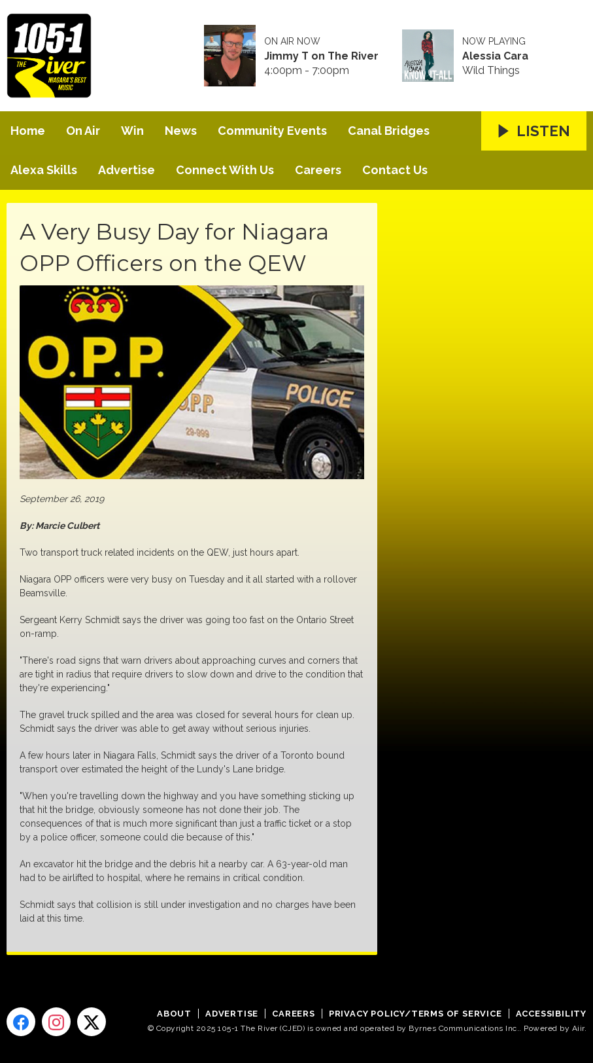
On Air (83, 130)
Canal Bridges (389, 130)
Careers (318, 170)
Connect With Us (225, 170)
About (174, 1013)
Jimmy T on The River (321, 56)
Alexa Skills (43, 170)
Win (132, 130)
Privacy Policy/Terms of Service (415, 1013)
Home (27, 130)
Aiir (578, 1028)
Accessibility (551, 1013)
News (181, 130)
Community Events (272, 130)
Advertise (126, 170)
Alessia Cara (495, 56)
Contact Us (395, 170)
